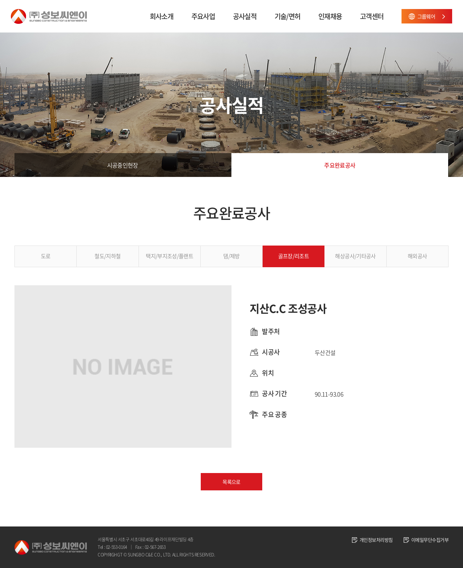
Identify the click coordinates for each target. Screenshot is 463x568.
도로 (46, 256)
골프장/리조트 (293, 256)
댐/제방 (231, 256)
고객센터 (371, 16)
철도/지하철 (107, 256)
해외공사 (417, 256)
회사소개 (161, 16)
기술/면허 (287, 16)
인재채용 (330, 16)
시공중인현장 (122, 165)
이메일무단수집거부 (430, 539)
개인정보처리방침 (376, 539)
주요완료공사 (339, 165)
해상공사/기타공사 (355, 256)
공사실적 (244, 16)
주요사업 (203, 16)
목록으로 (231, 481)
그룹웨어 (426, 16)
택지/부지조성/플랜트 (169, 256)
